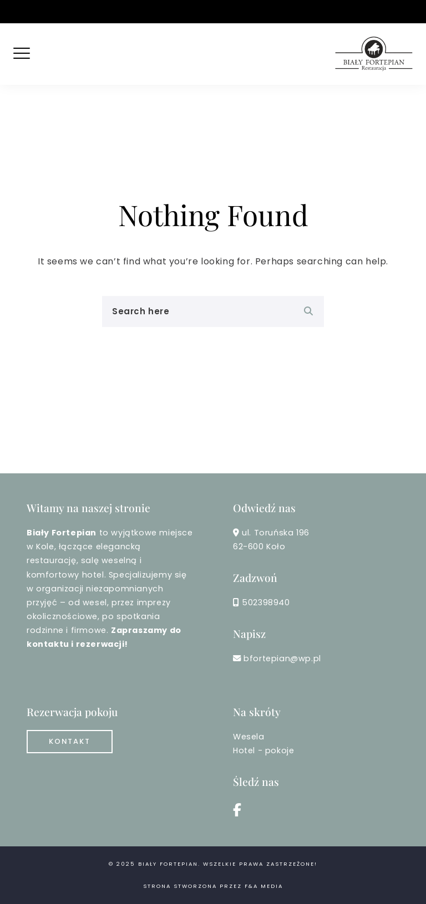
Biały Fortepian (168, 863)
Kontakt (69, 741)
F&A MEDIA (264, 886)
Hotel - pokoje (263, 750)
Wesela (249, 736)
